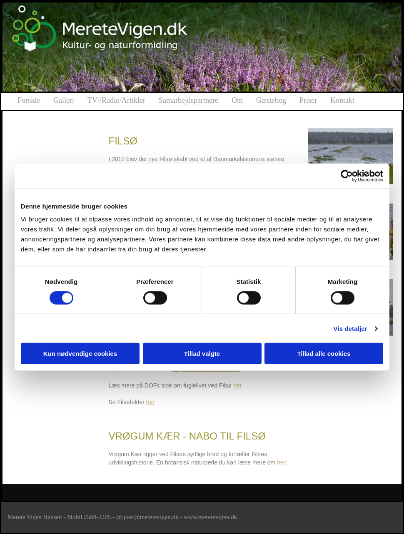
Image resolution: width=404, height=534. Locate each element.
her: (282, 462)
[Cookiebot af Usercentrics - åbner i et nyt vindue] (346, 175)
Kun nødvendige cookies (80, 353)
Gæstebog (271, 100)
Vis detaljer (350, 328)
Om (237, 100)
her (237, 385)
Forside (28, 100)
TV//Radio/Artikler (116, 100)
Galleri (63, 100)
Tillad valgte (202, 353)
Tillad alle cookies (323, 353)
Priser (308, 100)
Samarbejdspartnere (188, 100)
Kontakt (342, 100)
